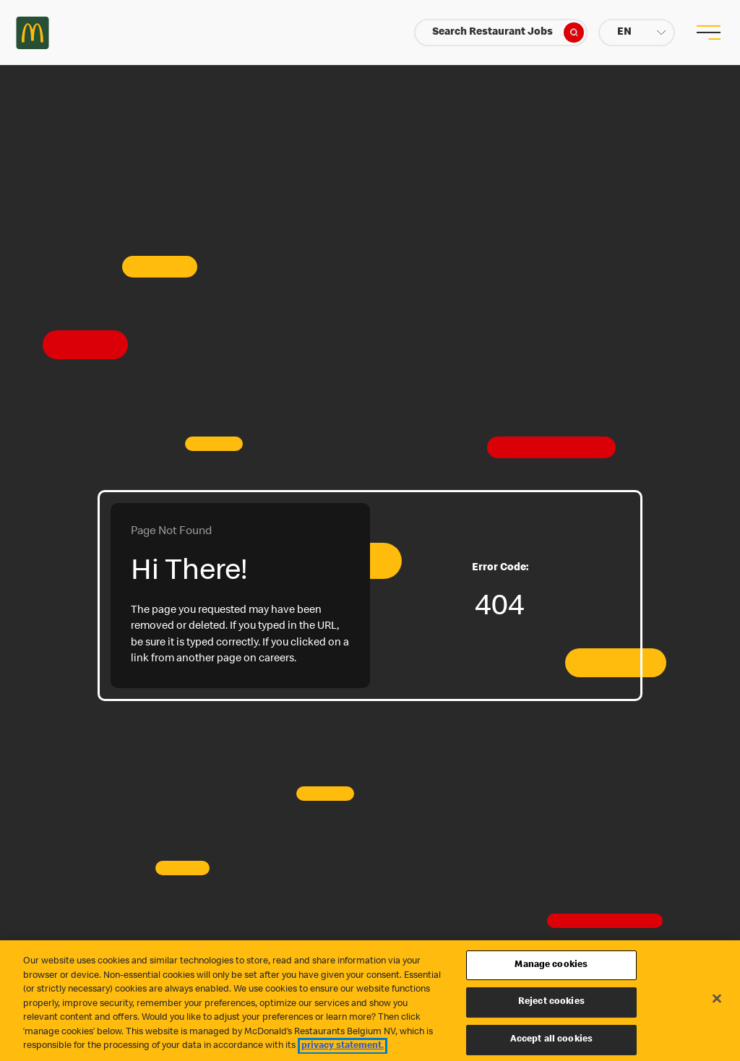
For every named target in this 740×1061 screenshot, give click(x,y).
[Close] (717, 998)
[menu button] (707, 32)
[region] (370, 1000)
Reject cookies (551, 1002)
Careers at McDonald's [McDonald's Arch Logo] (32, 33)
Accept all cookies (551, 1039)
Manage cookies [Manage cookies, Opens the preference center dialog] (551, 965)
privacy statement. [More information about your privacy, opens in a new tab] (342, 1046)
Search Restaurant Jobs (508, 32)
